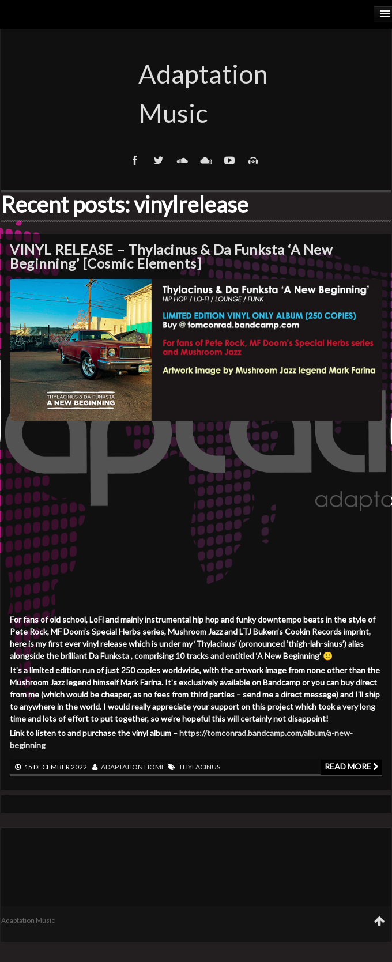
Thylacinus (199, 767)
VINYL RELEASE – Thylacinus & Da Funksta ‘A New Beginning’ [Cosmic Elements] (171, 256)
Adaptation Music (196, 93)
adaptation (122, 767)
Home (154, 767)
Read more (351, 766)
